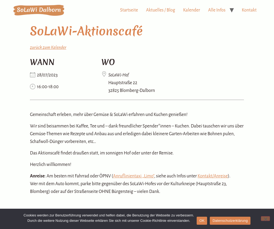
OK (201, 221)
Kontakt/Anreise (212, 176)
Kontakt (249, 10)
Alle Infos (217, 10)
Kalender (191, 10)
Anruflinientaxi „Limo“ (133, 176)
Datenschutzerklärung (230, 221)
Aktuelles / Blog (160, 10)
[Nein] (265, 218)
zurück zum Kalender (48, 47)
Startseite (129, 10)
